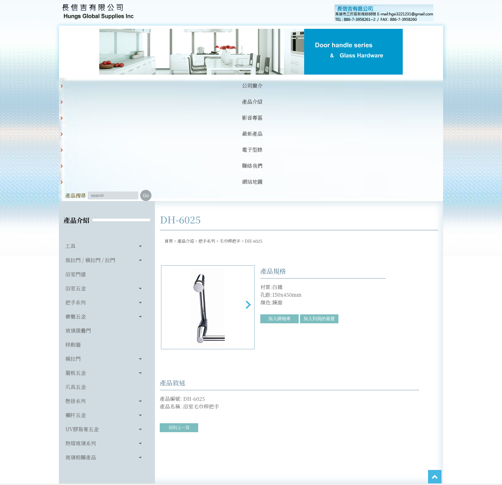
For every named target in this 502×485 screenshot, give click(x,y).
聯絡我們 (268, 85)
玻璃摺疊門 (78, 223)
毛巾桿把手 (230, 134)
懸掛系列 (75, 293)
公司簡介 (105, 85)
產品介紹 (137, 85)
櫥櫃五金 (75, 209)
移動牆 (73, 237)
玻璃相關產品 (80, 350)
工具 (70, 138)
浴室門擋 (75, 167)
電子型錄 (235, 85)
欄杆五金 (75, 307)
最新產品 (203, 85)
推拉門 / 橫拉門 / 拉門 (90, 153)
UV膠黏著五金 (82, 322)
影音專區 (170, 85)
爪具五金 (75, 279)
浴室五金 (75, 181)
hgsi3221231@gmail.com (295, 450)
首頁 (169, 134)
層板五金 (75, 265)
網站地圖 (301, 85)
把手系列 (75, 195)
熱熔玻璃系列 (80, 336)
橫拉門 (73, 251)
